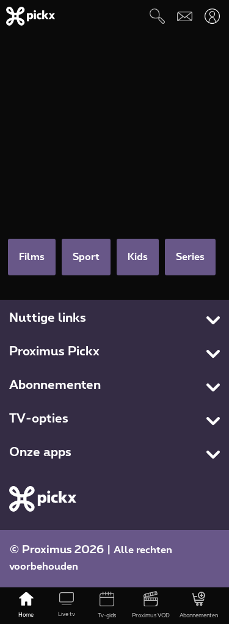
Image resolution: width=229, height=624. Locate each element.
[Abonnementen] (199, 605)
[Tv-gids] (107, 605)
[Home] (26, 605)
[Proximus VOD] (151, 605)
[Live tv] (66, 605)
